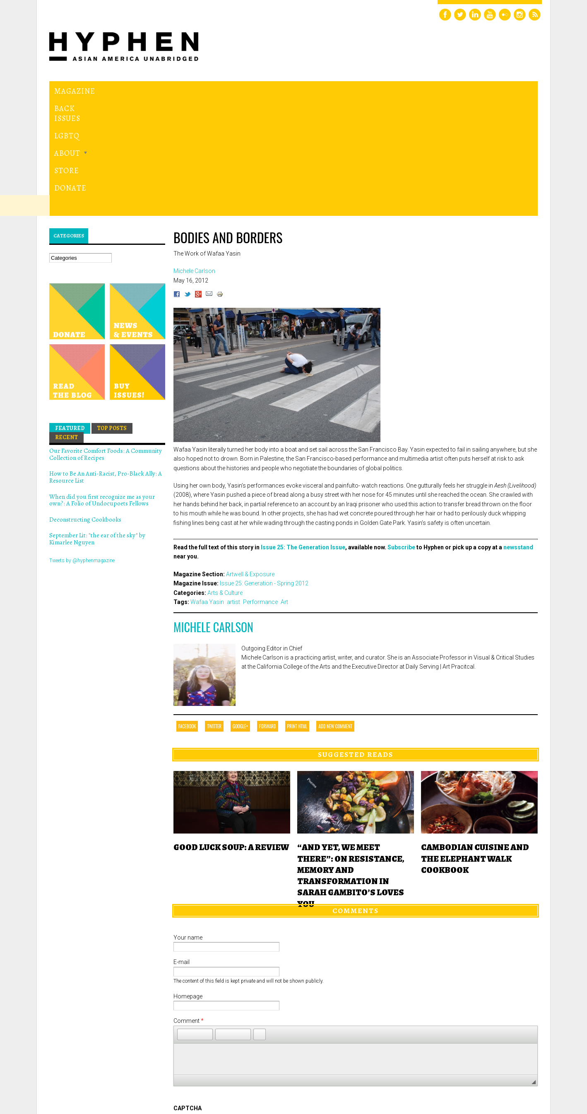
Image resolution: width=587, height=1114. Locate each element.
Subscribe (401, 433)
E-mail (181, 848)
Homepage (187, 882)
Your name (187, 823)
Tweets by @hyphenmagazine (82, 446)
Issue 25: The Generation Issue (303, 433)
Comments (355, 797)
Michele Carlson (213, 513)
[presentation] (236, 1024)
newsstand (518, 433)
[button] (183, 920)
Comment (188, 907)
